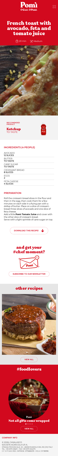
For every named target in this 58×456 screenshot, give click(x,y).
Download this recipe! (26, 230)
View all (29, 359)
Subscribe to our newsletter (29, 274)
